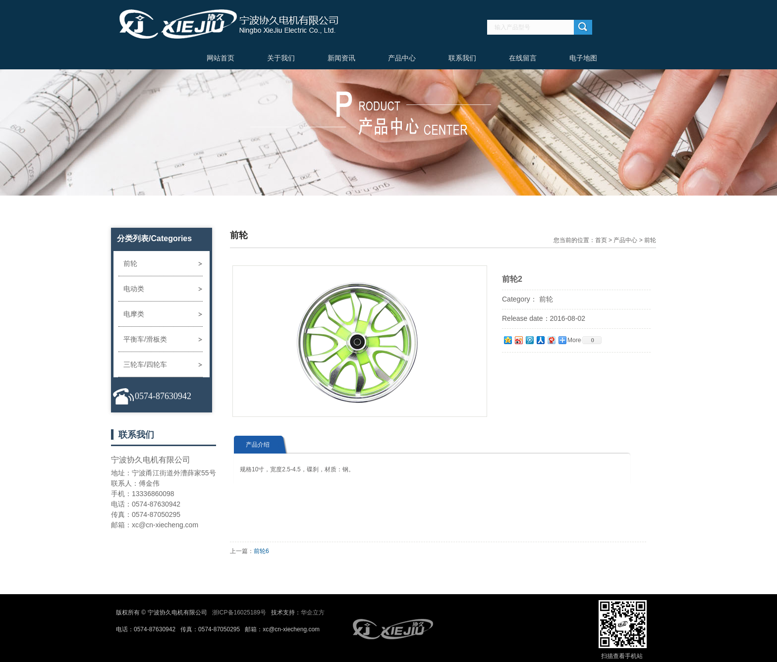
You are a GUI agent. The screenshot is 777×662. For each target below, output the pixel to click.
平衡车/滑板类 (145, 339)
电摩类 (133, 314)
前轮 (130, 263)
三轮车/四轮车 (145, 364)
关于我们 (281, 58)
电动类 (133, 289)
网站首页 (220, 58)
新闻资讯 (341, 58)
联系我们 (462, 58)
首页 (601, 240)
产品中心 (402, 58)
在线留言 (523, 58)
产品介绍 (258, 444)
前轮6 (261, 551)
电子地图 (583, 58)
